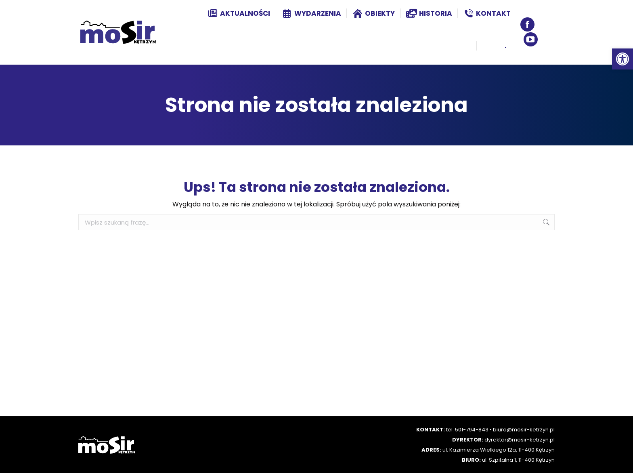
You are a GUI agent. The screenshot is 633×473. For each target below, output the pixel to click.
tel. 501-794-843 (467, 429)
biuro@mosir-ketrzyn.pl (524, 429)
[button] (622, 58)
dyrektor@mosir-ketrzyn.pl (519, 440)
